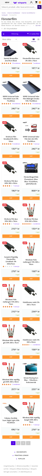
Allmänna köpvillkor (23, 466)
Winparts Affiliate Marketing (19, 469)
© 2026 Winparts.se (25, 472)
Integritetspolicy (9, 466)
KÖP (11, 75)
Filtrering (25, 34)
